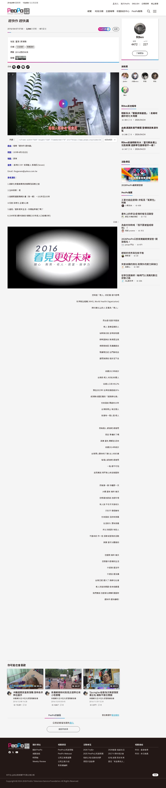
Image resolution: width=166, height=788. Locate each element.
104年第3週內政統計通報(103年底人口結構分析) (30, 215)
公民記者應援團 (64, 758)
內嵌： (12, 140)
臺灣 (17, 41)
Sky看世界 (129, 280)
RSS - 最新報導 (141, 750)
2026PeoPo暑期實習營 (132, 185)
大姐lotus (135, 81)
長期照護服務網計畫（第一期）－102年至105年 (29, 196)
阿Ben (140, 37)
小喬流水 (129, 205)
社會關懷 (20, 47)
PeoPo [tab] (54, 715)
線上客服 (154, 4)
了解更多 (140, 53)
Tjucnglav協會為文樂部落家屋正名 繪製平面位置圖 (103, 694)
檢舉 (116, 29)
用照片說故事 (89, 761)
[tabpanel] (63, 723)
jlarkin (125, 81)
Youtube (17, 752)
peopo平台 (129, 244)
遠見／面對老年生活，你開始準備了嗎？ (26, 209)
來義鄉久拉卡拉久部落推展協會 (25, 698)
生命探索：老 (15, 190)
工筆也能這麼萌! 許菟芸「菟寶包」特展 (139, 201)
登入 (117, 4)
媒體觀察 (30, 47)
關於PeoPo (37, 750)
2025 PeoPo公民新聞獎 (93, 754)
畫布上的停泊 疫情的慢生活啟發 (137, 213)
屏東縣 (23, 41)
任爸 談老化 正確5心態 (18, 202)
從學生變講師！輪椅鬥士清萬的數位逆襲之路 (139, 276)
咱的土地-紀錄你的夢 (92, 758)
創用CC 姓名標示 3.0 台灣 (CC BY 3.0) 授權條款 (21, 58)
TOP (155, 775)
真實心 (128, 267)
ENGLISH (135, 4)
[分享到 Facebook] (14, 67)
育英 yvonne (130, 230)
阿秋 (154, 81)
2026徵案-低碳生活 (116, 750)
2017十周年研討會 (116, 754)
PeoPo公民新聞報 (65, 750)
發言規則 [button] (115, 715)
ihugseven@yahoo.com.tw (25, 171)
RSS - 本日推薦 (141, 754)
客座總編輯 (63, 765)
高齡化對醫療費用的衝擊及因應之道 (24, 183)
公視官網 (145, 4)
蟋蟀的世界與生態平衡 (132, 252)
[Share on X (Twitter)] (18, 67)
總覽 (89, 11)
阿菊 (144, 81)
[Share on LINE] (23, 67)
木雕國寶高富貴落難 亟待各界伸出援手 (28, 694)
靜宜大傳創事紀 (132, 217)
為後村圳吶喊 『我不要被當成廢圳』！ (137, 226)
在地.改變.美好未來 (116, 758)
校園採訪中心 (123, 11)
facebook (9, 752)
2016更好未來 (21, 52)
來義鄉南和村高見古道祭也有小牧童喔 (66, 694)
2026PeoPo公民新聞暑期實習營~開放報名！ (139, 240)
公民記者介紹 (63, 761)
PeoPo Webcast (65, 754)
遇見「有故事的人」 (116, 761)
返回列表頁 (63, 729)
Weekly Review (39, 761)
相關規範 (36, 754)
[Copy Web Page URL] (28, 67)
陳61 (125, 95)
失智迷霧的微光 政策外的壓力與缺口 (139, 263)
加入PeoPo (125, 4)
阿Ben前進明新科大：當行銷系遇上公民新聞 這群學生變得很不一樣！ (139, 144)
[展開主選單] (154, 11)
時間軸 (35, 758)
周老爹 (128, 256)
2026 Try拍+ (88, 750)
